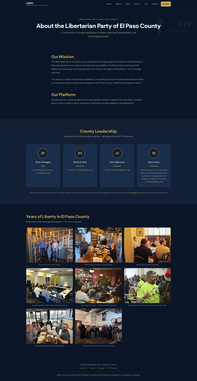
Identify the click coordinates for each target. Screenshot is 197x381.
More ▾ (155, 4)
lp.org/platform (127, 103)
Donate (166, 4)
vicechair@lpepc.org (84, 170)
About (119, 4)
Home (109, 4)
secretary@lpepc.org (154, 182)
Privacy (92, 368)
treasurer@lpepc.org (120, 170)
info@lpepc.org (136, 193)
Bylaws (101, 368)
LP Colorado (113, 368)
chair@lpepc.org (43, 173)
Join (146, 4)
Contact (82, 368)
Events (137, 4)
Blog (128, 4)
